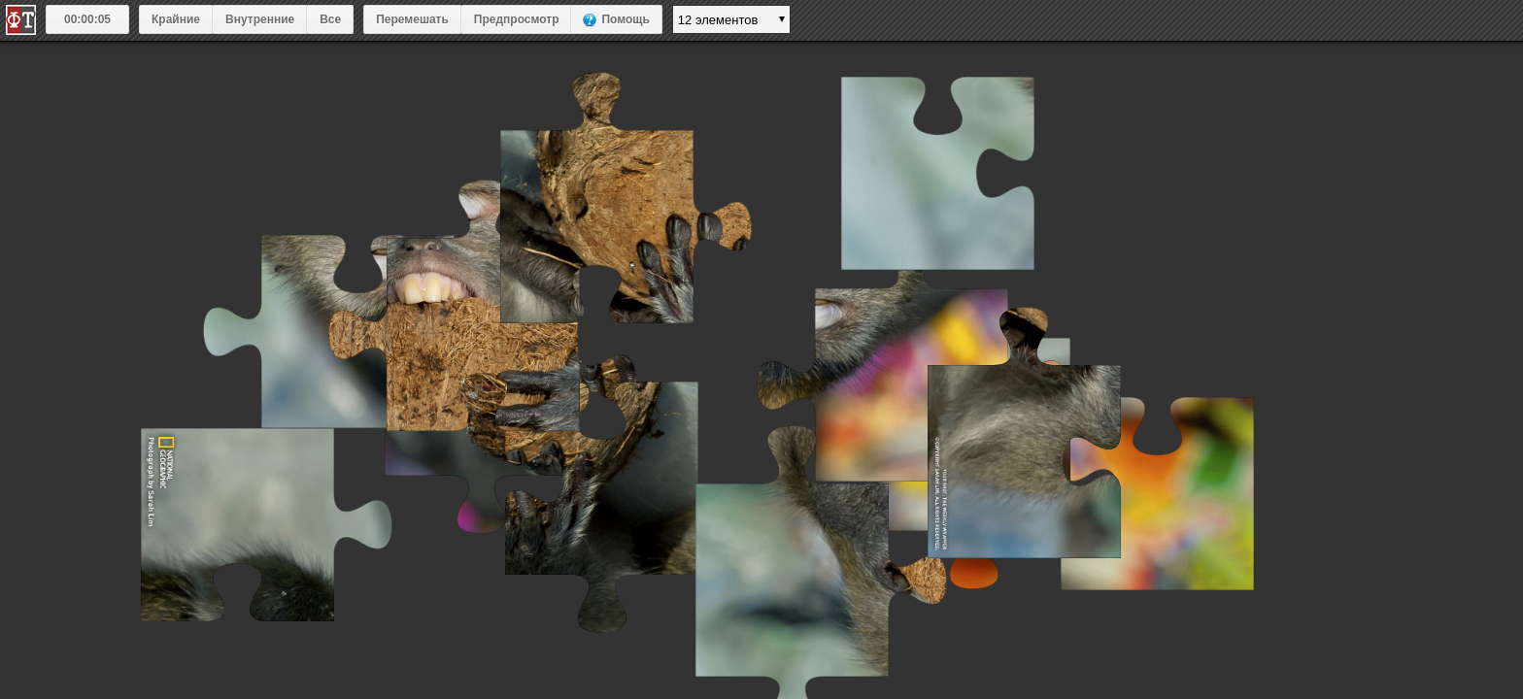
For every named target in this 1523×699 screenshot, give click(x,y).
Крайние (176, 19)
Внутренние (259, 19)
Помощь (625, 19)
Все (330, 19)
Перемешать (412, 19)
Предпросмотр (516, 19)
